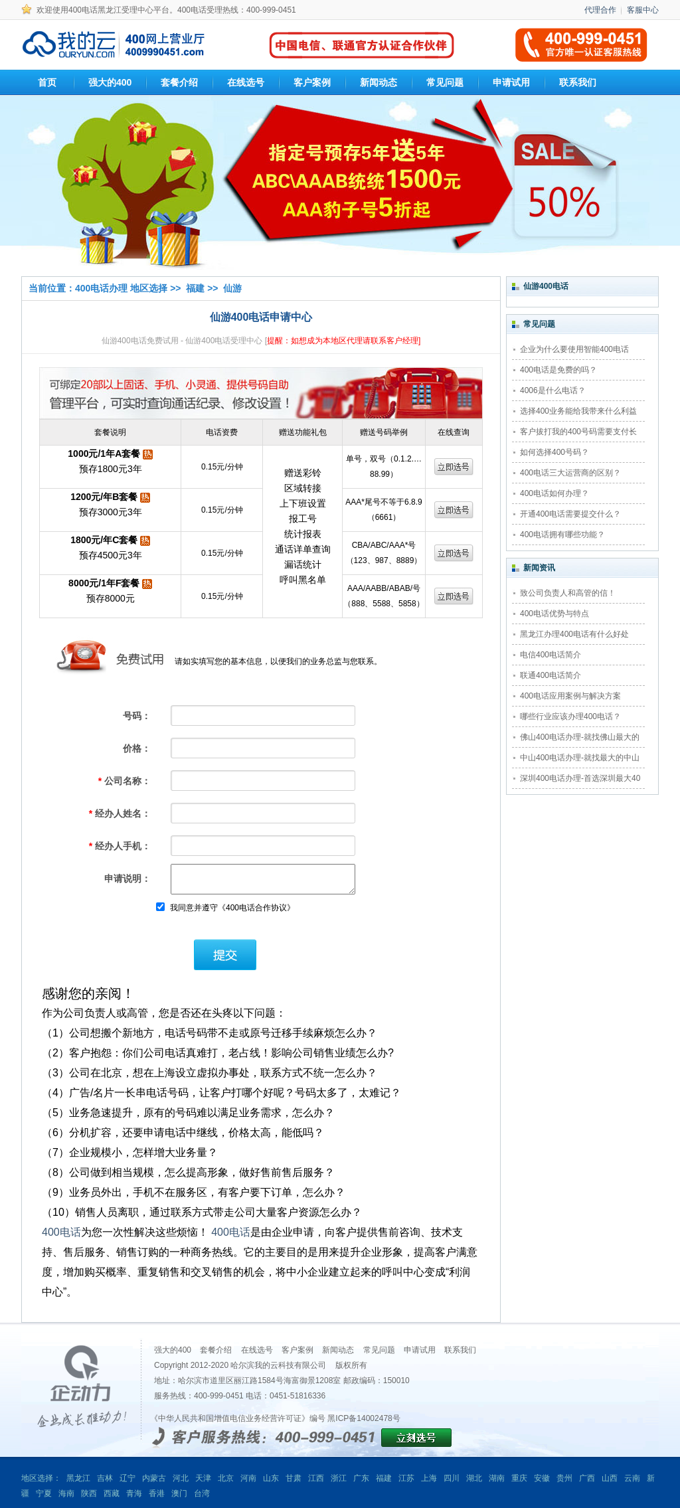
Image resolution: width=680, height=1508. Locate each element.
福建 (195, 288)
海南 (66, 1493)
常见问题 (379, 1350)
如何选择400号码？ (554, 452)
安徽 (542, 1478)
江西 (316, 1478)
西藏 (112, 1493)
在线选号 (257, 1350)
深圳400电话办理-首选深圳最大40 (580, 778)
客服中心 (643, 10)
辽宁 (127, 1478)
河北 (181, 1478)
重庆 (519, 1478)
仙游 (232, 288)
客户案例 (297, 1350)
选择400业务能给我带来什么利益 (578, 411)
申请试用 (420, 1350)
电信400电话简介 (550, 654)
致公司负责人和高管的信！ (568, 593)
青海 (134, 1493)
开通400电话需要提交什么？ (570, 514)
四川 (452, 1478)
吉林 (105, 1478)
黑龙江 (78, 1478)
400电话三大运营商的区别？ (570, 472)
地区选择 (148, 288)
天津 (203, 1478)
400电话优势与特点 (554, 613)
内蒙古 (154, 1478)
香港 (157, 1493)
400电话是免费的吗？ (558, 370)
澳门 (179, 1493)
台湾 (202, 1493)
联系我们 (460, 1350)
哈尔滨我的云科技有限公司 (278, 1365)
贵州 (564, 1478)
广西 (587, 1478)
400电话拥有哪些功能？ (562, 534)
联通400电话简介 (550, 675)
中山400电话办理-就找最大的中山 (579, 757)
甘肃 (293, 1478)
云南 (632, 1478)
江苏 (406, 1478)
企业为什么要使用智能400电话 (574, 349)
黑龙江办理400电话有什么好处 (574, 634)
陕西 (89, 1493)
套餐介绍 (216, 1350)
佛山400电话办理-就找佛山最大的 (579, 737)
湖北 (474, 1478)
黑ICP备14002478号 (363, 1418)
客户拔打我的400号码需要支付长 (578, 431)
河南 (248, 1478)
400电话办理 (101, 288)
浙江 (339, 1478)
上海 (429, 1478)
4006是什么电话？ (553, 390)
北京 (226, 1478)
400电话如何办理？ (554, 493)
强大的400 (172, 1350)
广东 (361, 1478)
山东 (271, 1478)
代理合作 (600, 10)
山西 (610, 1478)
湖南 (497, 1478)
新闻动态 (338, 1350)
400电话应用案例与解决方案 (570, 696)
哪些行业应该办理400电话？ (570, 716)
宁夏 (44, 1493)
